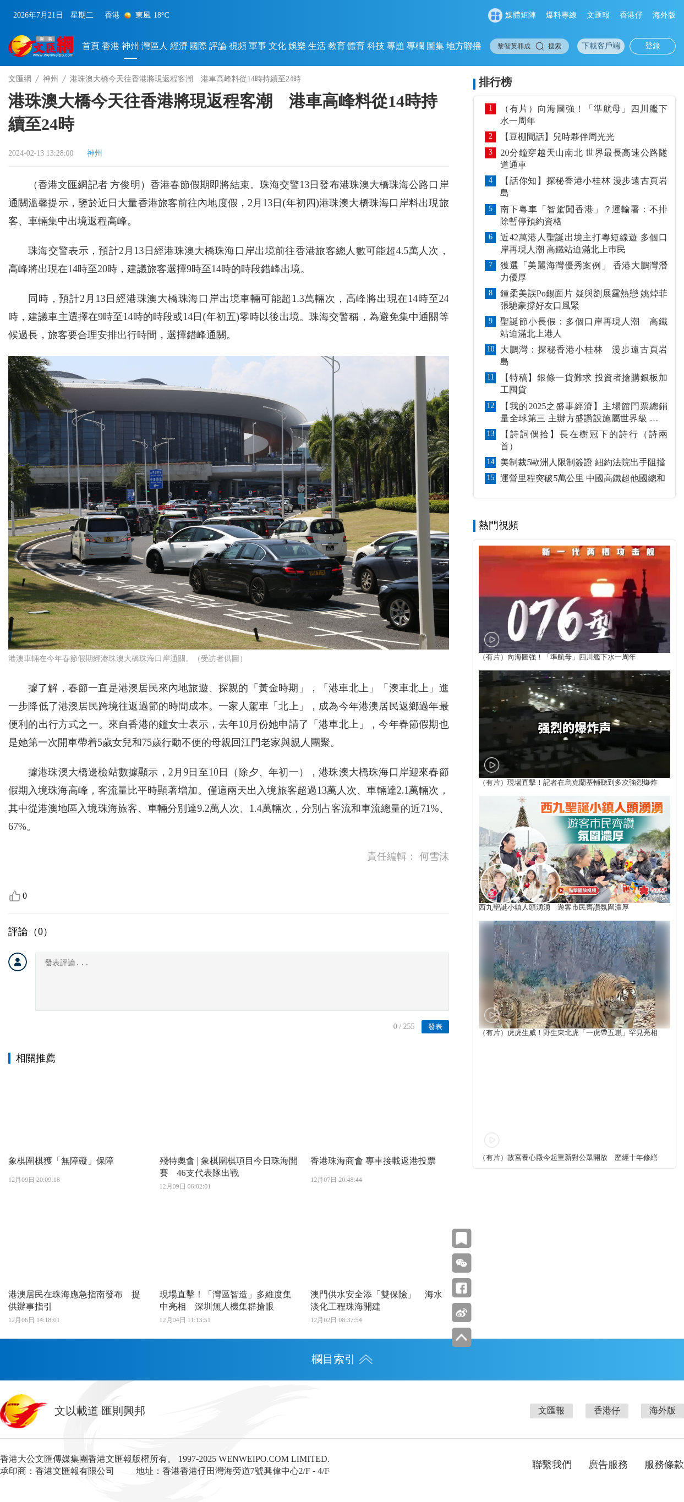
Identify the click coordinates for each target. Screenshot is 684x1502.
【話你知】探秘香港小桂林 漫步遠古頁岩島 (583, 186)
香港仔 (631, 15)
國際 (198, 46)
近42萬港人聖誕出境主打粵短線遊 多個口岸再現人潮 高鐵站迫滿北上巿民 (583, 243)
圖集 (435, 46)
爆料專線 (561, 15)
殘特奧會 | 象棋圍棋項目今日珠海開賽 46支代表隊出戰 (229, 1167)
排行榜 (495, 82)
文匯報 (598, 15)
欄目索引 (342, 1359)
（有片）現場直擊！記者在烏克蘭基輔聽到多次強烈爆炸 (568, 782)
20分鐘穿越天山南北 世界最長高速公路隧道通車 (583, 158)
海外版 (664, 15)
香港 (110, 46)
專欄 (415, 46)
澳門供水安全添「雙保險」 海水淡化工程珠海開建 (376, 1300)
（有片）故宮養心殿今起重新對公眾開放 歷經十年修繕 (568, 1158)
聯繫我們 (552, 1464)
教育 (337, 46)
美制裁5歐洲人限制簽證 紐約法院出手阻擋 (582, 462)
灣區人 (154, 46)
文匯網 (19, 79)
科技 (376, 46)
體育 (356, 46)
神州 (130, 46)
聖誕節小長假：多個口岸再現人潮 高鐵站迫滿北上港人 (583, 327)
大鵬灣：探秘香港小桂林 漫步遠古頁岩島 (583, 355)
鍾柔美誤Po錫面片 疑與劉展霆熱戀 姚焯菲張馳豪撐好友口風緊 (583, 299)
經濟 (179, 46)
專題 (395, 46)
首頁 (91, 46)
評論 (218, 46)
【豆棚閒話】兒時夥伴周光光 (557, 136)
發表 (435, 1026)
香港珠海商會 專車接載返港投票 (373, 1160)
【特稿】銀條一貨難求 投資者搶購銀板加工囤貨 (583, 383)
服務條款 (664, 1464)
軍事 (257, 46)
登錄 (652, 46)
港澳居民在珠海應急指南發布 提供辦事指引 (74, 1300)
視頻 (238, 46)
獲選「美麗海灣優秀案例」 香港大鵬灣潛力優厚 (583, 271)
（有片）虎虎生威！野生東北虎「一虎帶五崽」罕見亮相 (568, 1033)
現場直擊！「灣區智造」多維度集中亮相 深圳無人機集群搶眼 (226, 1300)
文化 (277, 46)
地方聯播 (463, 46)
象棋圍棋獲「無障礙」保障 (61, 1160)
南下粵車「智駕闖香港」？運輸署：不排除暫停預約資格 (583, 215)
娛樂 (297, 46)
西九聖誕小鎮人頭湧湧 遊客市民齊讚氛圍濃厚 (554, 907)
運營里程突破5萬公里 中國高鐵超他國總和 (582, 478)
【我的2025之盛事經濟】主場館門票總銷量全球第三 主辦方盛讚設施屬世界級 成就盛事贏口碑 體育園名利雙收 (583, 413)
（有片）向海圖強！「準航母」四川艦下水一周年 (583, 114)
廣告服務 (608, 1464)
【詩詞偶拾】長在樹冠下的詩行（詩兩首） (583, 440)
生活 (317, 46)
